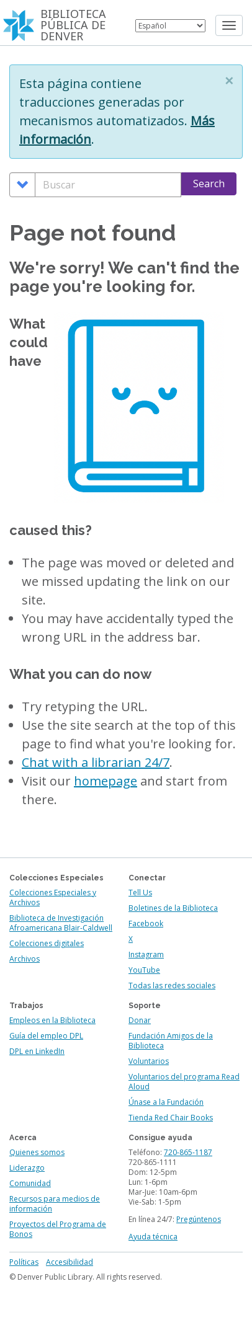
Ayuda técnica (153, 1236)
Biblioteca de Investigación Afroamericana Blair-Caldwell (60, 923)
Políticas (23, 1262)
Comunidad (30, 1183)
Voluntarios (148, 1061)
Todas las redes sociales (171, 985)
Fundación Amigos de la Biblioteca (170, 1040)
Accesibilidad (69, 1262)
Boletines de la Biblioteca (173, 908)
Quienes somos (37, 1152)
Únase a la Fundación (166, 1102)
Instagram (146, 954)
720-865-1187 (188, 1152)
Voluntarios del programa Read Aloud (184, 1081)
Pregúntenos (198, 1219)
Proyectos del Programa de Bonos (57, 1229)
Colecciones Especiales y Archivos (52, 897)
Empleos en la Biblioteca (52, 1020)
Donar (139, 1020)
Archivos (24, 959)
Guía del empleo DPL (46, 1035)
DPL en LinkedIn (37, 1051)
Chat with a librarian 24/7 (95, 762)
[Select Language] (170, 25)
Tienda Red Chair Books (170, 1117)
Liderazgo (27, 1167)
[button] (229, 80)
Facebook (145, 923)
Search (209, 183)
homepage (105, 781)
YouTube (144, 970)
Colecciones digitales (46, 943)
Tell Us (140, 892)
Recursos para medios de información (54, 1204)
